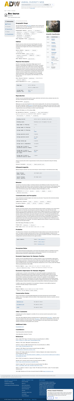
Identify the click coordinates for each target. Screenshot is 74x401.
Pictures (8, 24)
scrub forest (20, 56)
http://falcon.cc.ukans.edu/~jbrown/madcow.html (28, 340)
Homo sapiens (41, 239)
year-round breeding (42, 112)
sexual (44, 114)
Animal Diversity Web (32, 2)
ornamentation (35, 81)
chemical (49, 201)
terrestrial (19, 51)
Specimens (8, 29)
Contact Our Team (27, 399)
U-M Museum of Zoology (9, 383)
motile (37, 191)
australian (19, 36)
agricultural (31, 58)
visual (29, 201)
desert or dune (29, 53)
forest (38, 55)
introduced (37, 30)
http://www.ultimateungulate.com (24, 346)
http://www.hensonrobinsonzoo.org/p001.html (27, 361)
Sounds (7, 26)
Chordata (53, 42)
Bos (52, 62)
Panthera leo (41, 243)
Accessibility (24, 394)
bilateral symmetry (21, 79)
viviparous (35, 115)
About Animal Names (26, 385)
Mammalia (53, 49)
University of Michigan (8, 381)
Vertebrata (53, 45)
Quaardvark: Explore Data (27, 392)
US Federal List (20, 304)
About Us (23, 383)
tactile (36, 201)
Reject (56, 397)
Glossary (23, 390)
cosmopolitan (31, 38)
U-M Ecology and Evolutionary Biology (11, 385)
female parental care (39, 164)
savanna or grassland (22, 55)
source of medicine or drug (23, 267)
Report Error (34, 399)
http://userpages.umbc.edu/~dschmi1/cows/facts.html (29, 365)
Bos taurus (13, 10)
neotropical (19, 35)
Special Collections (25, 388)
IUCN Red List (20, 301)
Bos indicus (50, 317)
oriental (33, 32)
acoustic (42, 201)
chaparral (31, 55)
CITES (18, 307)
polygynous (26, 101)
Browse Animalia (25, 381)
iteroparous (32, 112)
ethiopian (19, 33)
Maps (7, 32)
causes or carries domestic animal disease (27, 290)
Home (5, 10)
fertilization (20, 115)
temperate (27, 50)
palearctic (19, 32)
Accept (50, 397)
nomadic (43, 191)
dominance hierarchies (22, 192)
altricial (29, 164)
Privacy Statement (25, 395)
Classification (9, 34)
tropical (34, 50)
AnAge (29, 91)
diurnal (32, 191)
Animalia (9, 10)
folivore (33, 225)
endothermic (31, 78)
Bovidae (53, 56)
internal (28, 115)
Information (9, 21)
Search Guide (32, 8)
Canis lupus (41, 241)
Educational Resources (26, 387)
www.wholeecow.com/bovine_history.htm (25, 349)
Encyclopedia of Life (20, 326)
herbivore (25, 225)
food (26, 266)
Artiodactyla (53, 52)
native (25, 32)
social (49, 191)
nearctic (30, 30)
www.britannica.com (48, 371)
